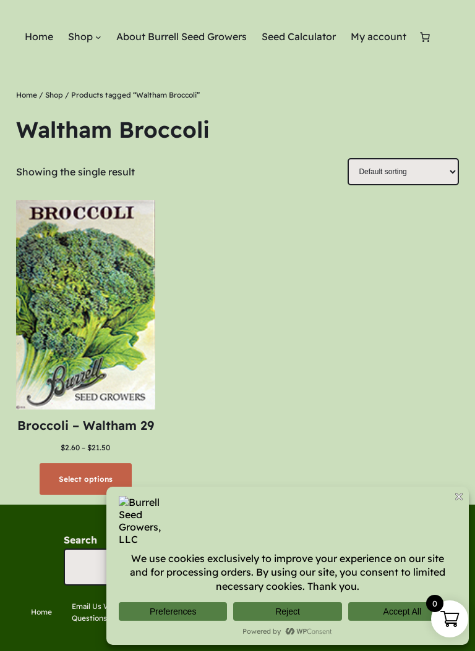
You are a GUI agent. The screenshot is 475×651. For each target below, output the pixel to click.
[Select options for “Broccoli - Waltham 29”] (85, 479)
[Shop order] (403, 171)
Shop (54, 94)
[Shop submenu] (98, 37)
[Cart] (425, 37)
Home (26, 94)
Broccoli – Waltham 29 (85, 425)
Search (80, 540)
